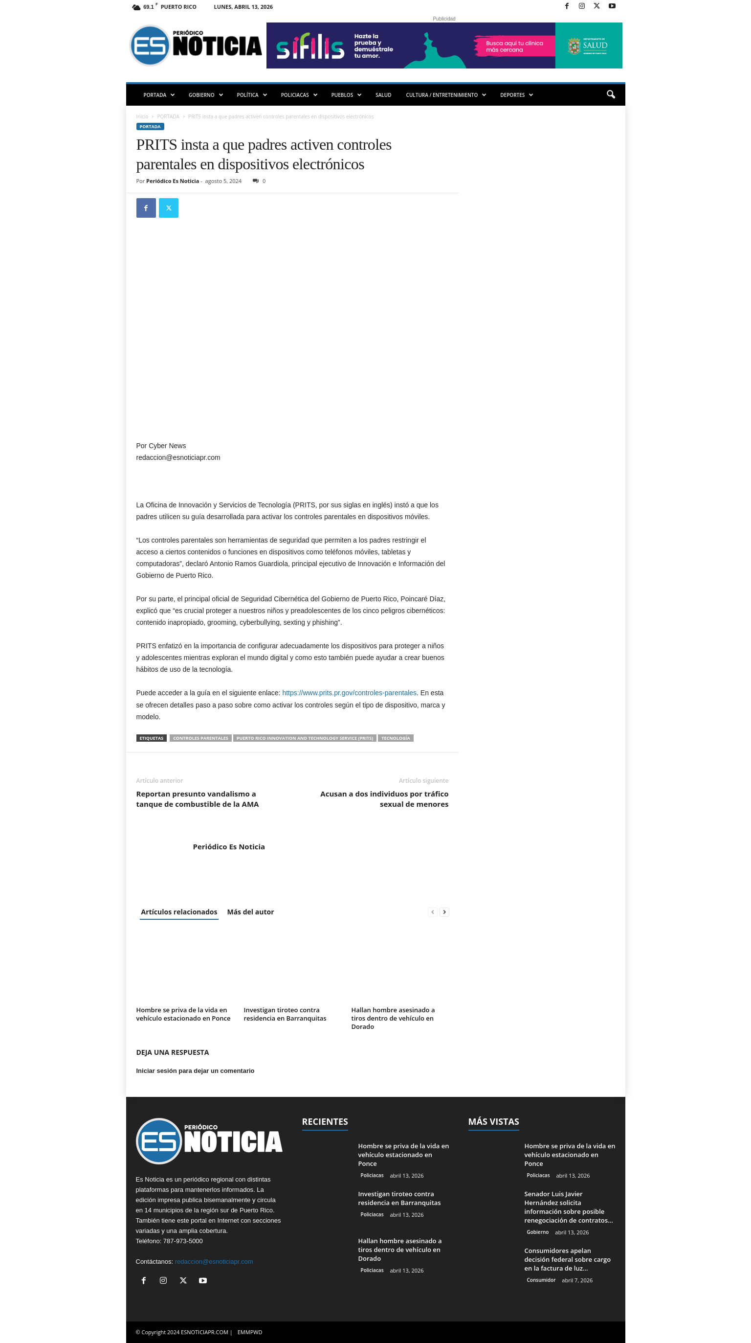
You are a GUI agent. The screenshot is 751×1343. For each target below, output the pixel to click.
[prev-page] (433, 912)
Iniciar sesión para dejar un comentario (195, 1070)
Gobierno (538, 1232)
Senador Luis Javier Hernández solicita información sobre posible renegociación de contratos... (569, 1207)
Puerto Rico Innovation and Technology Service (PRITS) (305, 738)
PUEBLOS (346, 95)
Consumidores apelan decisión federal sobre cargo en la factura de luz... (568, 1259)
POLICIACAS (299, 95)
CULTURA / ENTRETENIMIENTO (446, 95)
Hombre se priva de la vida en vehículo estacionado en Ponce (183, 1014)
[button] (610, 95)
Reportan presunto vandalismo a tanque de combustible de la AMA (197, 799)
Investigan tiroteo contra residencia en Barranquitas (285, 1014)
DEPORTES (516, 95)
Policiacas (372, 1175)
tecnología (395, 738)
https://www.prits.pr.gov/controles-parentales (349, 693)
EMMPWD (250, 1332)
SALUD (383, 94)
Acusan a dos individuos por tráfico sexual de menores (384, 799)
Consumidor (541, 1279)
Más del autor (250, 911)
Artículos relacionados (179, 911)
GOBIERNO (206, 95)
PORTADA (160, 95)
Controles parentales (200, 738)
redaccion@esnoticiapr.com (214, 1261)
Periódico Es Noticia (172, 180)
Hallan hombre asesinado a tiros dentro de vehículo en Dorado (393, 1018)
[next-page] (444, 912)
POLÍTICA (252, 95)
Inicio (142, 116)
